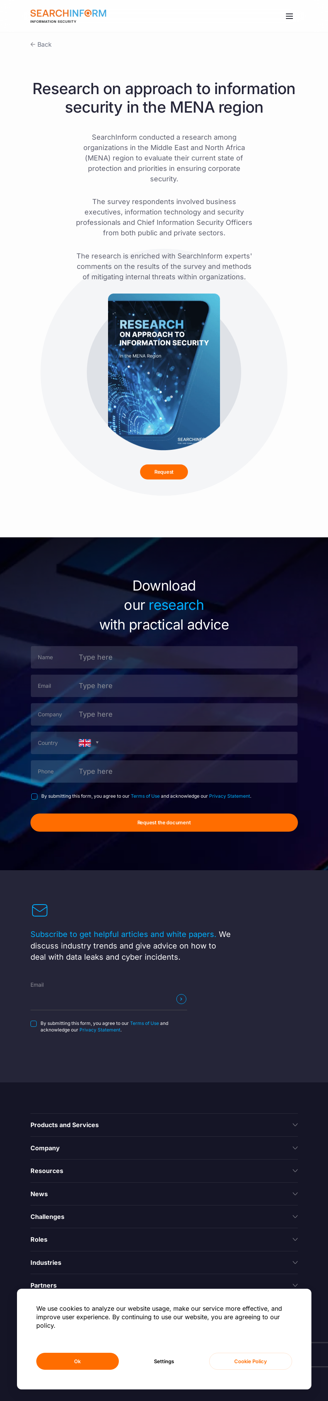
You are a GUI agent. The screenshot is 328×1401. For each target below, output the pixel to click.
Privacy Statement (229, 796)
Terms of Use (145, 796)
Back (44, 44)
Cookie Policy (250, 1361)
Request (164, 472)
